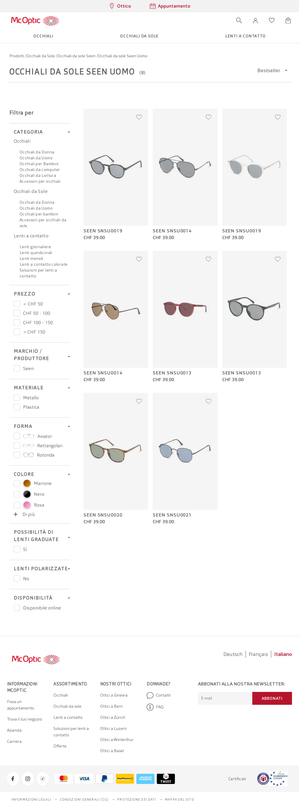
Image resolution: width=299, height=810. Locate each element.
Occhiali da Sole (41, 55)
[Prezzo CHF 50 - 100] (17, 313)
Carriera (14, 741)
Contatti (159, 695)
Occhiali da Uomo (36, 157)
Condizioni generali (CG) (84, 799)
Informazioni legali (31, 799)
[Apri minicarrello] (288, 20)
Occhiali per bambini (39, 214)
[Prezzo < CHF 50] (17, 303)
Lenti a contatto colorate (43, 264)
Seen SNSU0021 (172, 515)
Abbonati (272, 698)
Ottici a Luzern (113, 728)
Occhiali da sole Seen (76, 55)
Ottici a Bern (111, 706)
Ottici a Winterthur (116, 739)
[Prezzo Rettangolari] (17, 445)
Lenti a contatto (31, 236)
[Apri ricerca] (239, 20)
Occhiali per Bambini (39, 163)
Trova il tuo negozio (24, 719)
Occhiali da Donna (37, 152)
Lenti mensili (32, 258)
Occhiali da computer (40, 169)
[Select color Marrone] (17, 483)
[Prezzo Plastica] (17, 407)
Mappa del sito (179, 799)
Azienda (14, 730)
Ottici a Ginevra (114, 695)
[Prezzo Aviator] (17, 436)
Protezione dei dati (136, 799)
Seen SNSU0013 (172, 373)
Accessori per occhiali (40, 181)
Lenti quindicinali (36, 252)
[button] (255, 20)
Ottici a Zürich (112, 717)
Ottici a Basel (112, 750)
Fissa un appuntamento (20, 705)
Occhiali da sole (67, 706)
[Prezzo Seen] (17, 368)
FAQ (155, 707)
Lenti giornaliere (35, 246)
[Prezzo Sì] (17, 549)
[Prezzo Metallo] (17, 397)
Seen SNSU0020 (103, 515)
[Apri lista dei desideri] (271, 20)
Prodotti (17, 55)
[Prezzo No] (17, 578)
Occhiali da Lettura (38, 175)
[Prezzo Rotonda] (17, 455)
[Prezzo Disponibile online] (17, 608)
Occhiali (22, 141)
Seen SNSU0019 (103, 231)
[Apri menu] (76, 20)
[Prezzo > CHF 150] (17, 332)
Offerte (60, 746)
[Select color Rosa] (17, 505)
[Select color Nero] (17, 494)
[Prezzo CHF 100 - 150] (17, 322)
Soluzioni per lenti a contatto (71, 732)
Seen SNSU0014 (172, 231)
